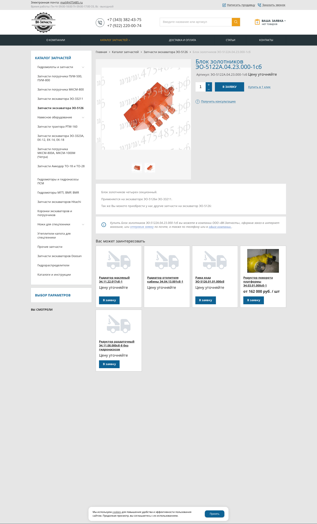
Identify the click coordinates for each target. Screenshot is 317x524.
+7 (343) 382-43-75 (124, 19)
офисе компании (220, 227)
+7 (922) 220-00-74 (124, 25)
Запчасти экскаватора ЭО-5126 (166, 52)
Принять (214, 513)
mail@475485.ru (71, 2)
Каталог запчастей (125, 52)
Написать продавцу (241, 5)
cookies (116, 512)
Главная (101, 52)
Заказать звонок (273, 5)
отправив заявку (142, 227)
